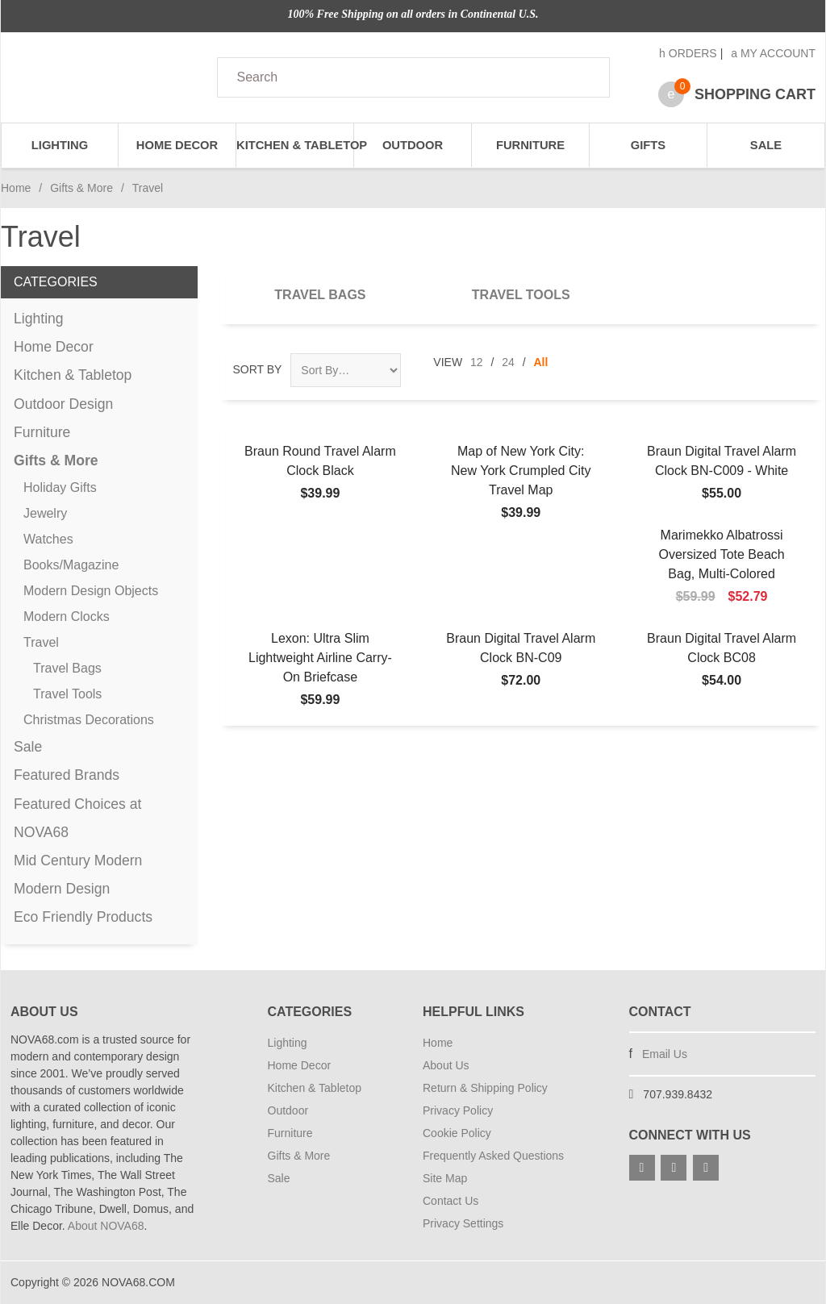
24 (508, 362)
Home (16, 187)
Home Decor (177, 145)
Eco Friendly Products (83, 917)
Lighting (59, 145)
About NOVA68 (106, 1225)
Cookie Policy (457, 1133)
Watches (48, 539)
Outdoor (412, 145)
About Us (446, 1065)
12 (476, 362)
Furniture (530, 145)
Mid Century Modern (78, 860)
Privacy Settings (463, 1223)
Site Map (445, 1178)
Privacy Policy (458, 1110)
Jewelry (45, 513)
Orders (688, 53)
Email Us (664, 1054)
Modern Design (62, 889)
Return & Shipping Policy (485, 1087)
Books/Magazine (71, 565)
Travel (41, 642)
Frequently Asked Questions (493, 1155)
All (541, 362)
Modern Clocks (66, 616)
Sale (766, 145)
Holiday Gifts (60, 487)
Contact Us (450, 1200)
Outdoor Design (63, 404)
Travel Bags (319, 295)
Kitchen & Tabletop (295, 145)
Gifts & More (81, 187)
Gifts (648, 145)
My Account (773, 53)
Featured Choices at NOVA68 (77, 818)
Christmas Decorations (88, 720)
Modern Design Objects (90, 591)
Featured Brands (66, 775)
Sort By (257, 369)
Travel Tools (521, 295)
